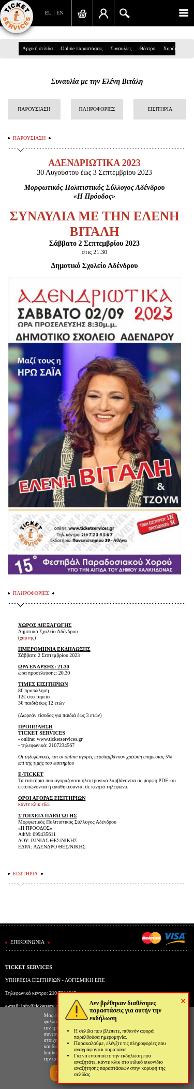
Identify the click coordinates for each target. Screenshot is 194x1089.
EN (59, 13)
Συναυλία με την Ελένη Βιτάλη (97, 81)
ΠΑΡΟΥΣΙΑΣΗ (34, 109)
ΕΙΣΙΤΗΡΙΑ (159, 109)
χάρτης (27, 637)
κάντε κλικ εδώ (34, 804)
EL (48, 13)
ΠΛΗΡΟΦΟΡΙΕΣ (97, 109)
